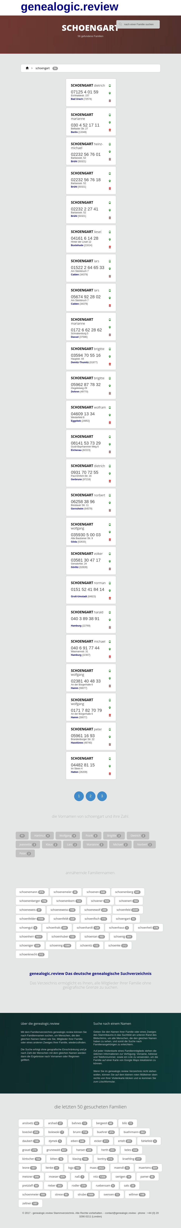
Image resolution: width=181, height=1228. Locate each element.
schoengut (29, 928)
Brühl (74, 161)
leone (29, 1168)
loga (74, 1168)
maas (97, 1168)
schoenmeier (34, 1194)
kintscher (31, 1159)
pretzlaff (30, 1185)
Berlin (74, 132)
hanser (84, 1150)
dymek (55, 1141)
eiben (78, 1141)
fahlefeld (149, 1141)
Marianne (95, 844)
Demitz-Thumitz (80, 362)
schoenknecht (32, 954)
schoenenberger (34, 901)
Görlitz (74, 567)
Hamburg (76, 625)
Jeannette (28, 844)
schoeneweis (31, 910)
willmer (137, 1194)
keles (132, 1150)
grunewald (57, 1150)
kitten (57, 1159)
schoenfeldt (65, 919)
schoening (60, 945)
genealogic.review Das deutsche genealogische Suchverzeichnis (91, 973)
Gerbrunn (76, 479)
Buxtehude (77, 245)
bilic (127, 1123)
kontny (106, 1159)
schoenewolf (96, 910)
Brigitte (114, 836)
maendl (122, 1168)
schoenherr (31, 936)
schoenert (129, 901)
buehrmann (135, 1132)
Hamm (74, 688)
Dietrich (138, 836)
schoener (100, 901)
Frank (92, 836)
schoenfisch (96, 919)
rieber (55, 1185)
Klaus (51, 844)
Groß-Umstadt (79, 596)
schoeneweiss (63, 910)
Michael (120, 844)
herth (108, 1150)
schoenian (95, 936)
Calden (75, 274)
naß (80, 1177)
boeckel (31, 1132)
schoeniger (30, 945)
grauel (30, 1150)
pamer (147, 1177)
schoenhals (57, 928)
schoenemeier (66, 892)
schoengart (43, 68)
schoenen (96, 892)
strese (62, 1194)
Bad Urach (77, 99)
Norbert (144, 844)
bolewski (56, 1132)
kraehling (132, 1159)
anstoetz (30, 1123)
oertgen (123, 1177)
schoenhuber (63, 936)
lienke (52, 1168)
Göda (74, 541)
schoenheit (148, 928)
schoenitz (90, 945)
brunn (80, 1132)
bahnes (79, 1123)
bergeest (104, 1123)
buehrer (106, 1132)
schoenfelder (32, 919)
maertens (148, 1168)
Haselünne (77, 742)
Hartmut (42, 836)
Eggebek (76, 421)
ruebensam (105, 1185)
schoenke (118, 945)
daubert (31, 1141)
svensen (112, 1194)
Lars (72, 844)
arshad (55, 1123)
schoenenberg (128, 892)
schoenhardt (88, 928)
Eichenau (76, 450)
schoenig (123, 936)
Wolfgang (67, 836)
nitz (100, 1177)
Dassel (75, 337)
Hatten (74, 772)
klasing (80, 1159)
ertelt (125, 1141)
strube (86, 1194)
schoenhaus (119, 928)
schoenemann (32, 892)
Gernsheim (77, 508)
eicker (101, 1141)
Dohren (75, 391)
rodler (79, 1185)
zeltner (30, 1203)
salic (130, 1185)
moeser (57, 1177)
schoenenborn (69, 901)
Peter (25, 853)
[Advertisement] (44, 102)
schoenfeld (128, 910)
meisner (31, 1177)
